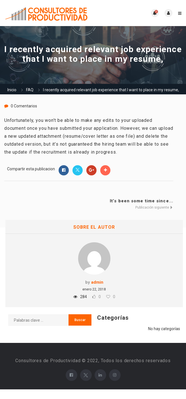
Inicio (11, 90)
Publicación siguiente (154, 207)
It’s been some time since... (141, 200)
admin (97, 282)
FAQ (29, 90)
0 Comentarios (24, 106)
